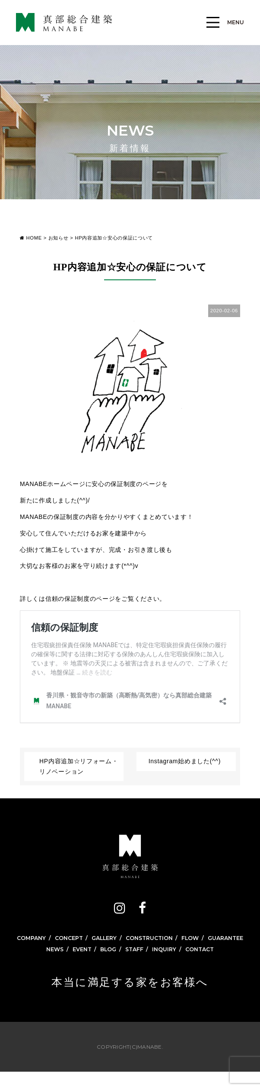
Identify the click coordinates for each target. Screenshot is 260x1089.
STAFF (135, 965)
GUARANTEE (133, 953)
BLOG (107, 965)
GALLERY (125, 938)
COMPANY (47, 938)
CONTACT (205, 965)
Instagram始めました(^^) (185, 761)
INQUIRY (167, 965)
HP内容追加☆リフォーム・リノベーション (78, 766)
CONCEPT (86, 938)
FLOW (219, 938)
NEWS (49, 965)
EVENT (78, 965)
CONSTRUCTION (175, 938)
